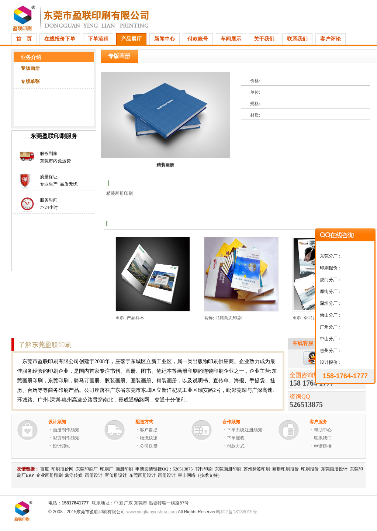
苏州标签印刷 (256, 469)
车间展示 (231, 39)
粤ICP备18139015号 (237, 511)
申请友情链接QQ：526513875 (164, 469)
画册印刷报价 (285, 469)
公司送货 (149, 446)
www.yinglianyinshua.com (152, 511)
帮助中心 (323, 429)
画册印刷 (124, 469)
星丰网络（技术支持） (200, 475)
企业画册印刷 (49, 475)
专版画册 (30, 68)
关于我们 (264, 39)
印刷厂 (106, 469)
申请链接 (323, 446)
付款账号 (197, 39)
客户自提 (149, 429)
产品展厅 (131, 39)
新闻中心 (164, 39)
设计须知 (61, 446)
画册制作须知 (66, 429)
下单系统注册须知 (244, 429)
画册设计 (94, 475)
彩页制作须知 (66, 438)
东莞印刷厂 (87, 469)
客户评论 (330, 39)
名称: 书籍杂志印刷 (223, 318)
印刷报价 (310, 469)
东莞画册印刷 (228, 469)
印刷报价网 (62, 469)
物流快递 (149, 438)
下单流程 (98, 39)
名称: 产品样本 (129, 318)
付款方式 (236, 446)
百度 (44, 469)
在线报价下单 (59, 39)
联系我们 (297, 39)
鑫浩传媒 (74, 475)
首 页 (24, 39)
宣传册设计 (116, 475)
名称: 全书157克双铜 (312, 318)
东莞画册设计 (334, 469)
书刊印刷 (203, 469)
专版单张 (30, 81)
